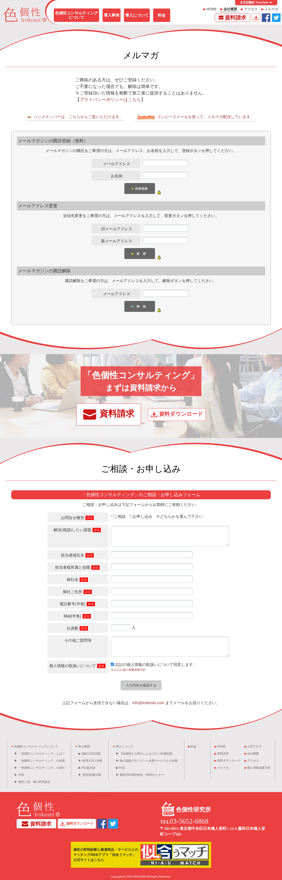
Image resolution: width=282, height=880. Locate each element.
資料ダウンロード (256, 17)
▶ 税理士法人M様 (90, 760)
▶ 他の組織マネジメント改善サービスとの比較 (147, 760)
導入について (137, 15)
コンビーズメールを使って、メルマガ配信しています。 (195, 117)
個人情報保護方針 (257, 767)
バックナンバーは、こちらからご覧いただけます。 (75, 117)
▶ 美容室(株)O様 (89, 774)
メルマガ (269, 9)
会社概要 (228, 9)
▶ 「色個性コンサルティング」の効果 (39, 760)
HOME (210, 9)
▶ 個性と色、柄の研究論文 (32, 782)
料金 (162, 15)
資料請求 (231, 17)
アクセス (249, 9)
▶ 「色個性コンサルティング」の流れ (39, 767)
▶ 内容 (19, 774)
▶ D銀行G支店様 (89, 753)
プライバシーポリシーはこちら (110, 99)
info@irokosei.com (148, 703)
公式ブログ (253, 746)
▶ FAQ (120, 767)
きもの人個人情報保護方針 (128, 670)
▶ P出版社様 (86, 767)
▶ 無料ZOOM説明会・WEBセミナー (140, 774)
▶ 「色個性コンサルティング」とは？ (39, 753)
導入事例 (111, 15)
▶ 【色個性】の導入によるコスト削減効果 (144, 753)
